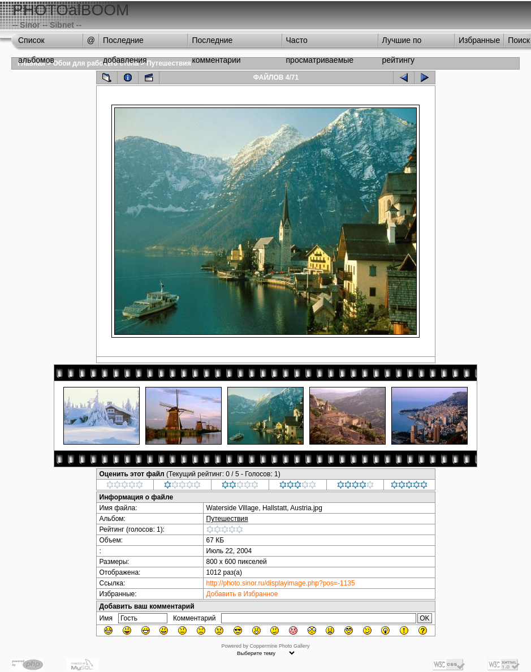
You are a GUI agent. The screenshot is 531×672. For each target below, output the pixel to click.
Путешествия (168, 63)
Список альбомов (36, 43)
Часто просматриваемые (320, 43)
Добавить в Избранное (242, 594)
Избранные (479, 40)
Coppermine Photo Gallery (279, 646)
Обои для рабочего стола (96, 63)
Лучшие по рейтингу (402, 43)
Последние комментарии (216, 43)
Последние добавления (125, 43)
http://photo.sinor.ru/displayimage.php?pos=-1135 (280, 583)
